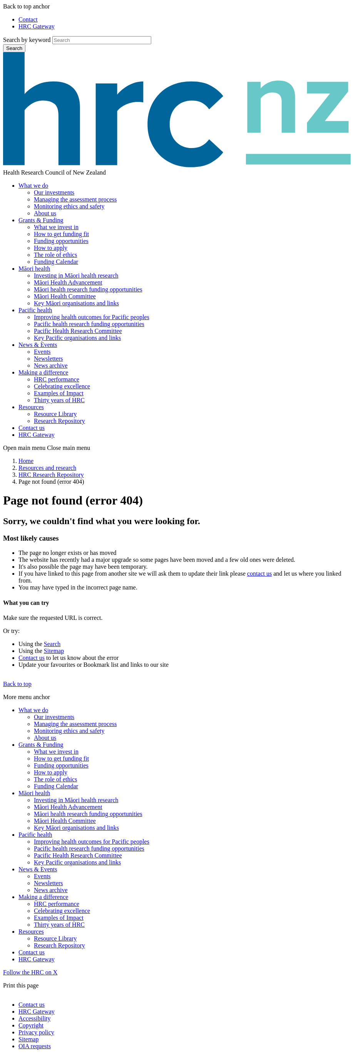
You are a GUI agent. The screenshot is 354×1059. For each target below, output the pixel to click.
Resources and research (47, 468)
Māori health (34, 268)
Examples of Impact (58, 393)
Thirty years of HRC (59, 400)
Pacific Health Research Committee (78, 331)
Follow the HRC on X (30, 972)
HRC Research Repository (51, 474)
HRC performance (56, 379)
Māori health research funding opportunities (88, 289)
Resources (31, 407)
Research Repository (59, 421)
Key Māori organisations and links (76, 303)
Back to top (17, 684)
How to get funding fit (61, 234)
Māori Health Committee (65, 296)
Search (14, 48)
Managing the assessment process (75, 199)
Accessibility (34, 1018)
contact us (259, 573)
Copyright (30, 1025)
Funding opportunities (61, 241)
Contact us (31, 428)
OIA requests (34, 1046)
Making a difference (43, 372)
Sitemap (54, 651)
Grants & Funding (40, 220)
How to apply (50, 248)
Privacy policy (36, 1032)
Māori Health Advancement (68, 282)
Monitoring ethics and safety (69, 206)
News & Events (37, 344)
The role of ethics (55, 254)
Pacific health (35, 310)
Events (42, 351)
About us (45, 213)
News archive (51, 365)
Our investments (54, 192)
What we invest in (56, 227)
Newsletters (48, 358)
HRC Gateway (36, 26)
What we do (33, 185)
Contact (28, 19)
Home (25, 461)
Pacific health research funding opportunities (89, 324)
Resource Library (55, 414)
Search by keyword (27, 40)
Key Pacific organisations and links (77, 338)
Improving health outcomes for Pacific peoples (91, 317)
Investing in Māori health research (76, 275)
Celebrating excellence (62, 386)
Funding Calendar (56, 261)
